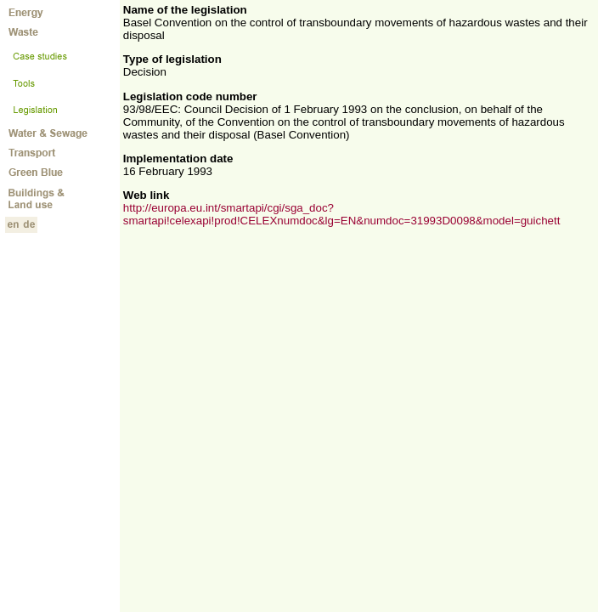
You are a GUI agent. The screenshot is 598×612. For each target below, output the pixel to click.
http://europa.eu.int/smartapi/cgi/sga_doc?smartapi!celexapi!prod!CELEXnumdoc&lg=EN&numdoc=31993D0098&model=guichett (342, 214)
